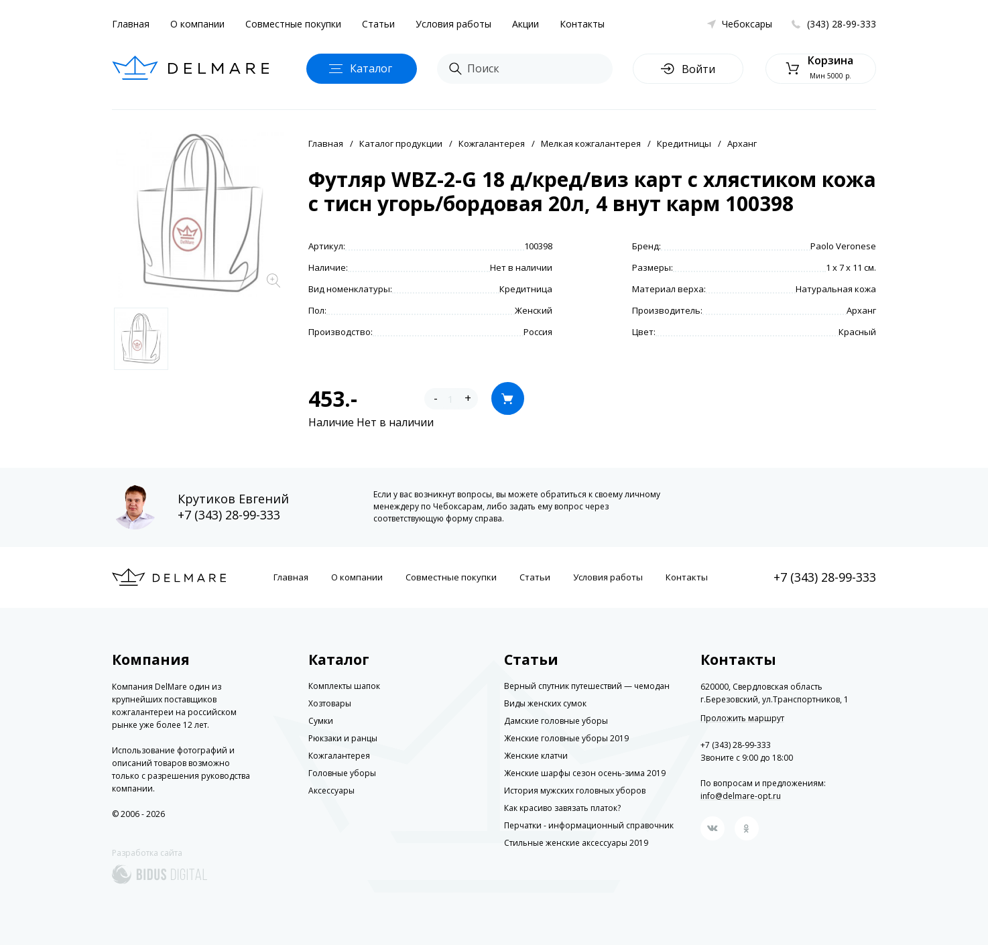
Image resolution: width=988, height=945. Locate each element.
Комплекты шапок (344, 686)
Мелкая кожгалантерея (591, 143)
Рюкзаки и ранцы (342, 738)
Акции (525, 23)
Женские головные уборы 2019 (566, 738)
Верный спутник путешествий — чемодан (587, 686)
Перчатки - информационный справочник (589, 825)
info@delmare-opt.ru (740, 796)
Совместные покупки (293, 23)
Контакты (582, 23)
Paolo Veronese (843, 246)
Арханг (742, 143)
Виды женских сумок (545, 703)
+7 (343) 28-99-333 (229, 515)
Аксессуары (331, 790)
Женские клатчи (536, 755)
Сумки (320, 721)
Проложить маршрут (742, 718)
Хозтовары (329, 703)
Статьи (378, 23)
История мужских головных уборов (574, 790)
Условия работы (453, 23)
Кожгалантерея (491, 143)
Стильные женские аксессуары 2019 (576, 842)
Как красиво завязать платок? (562, 808)
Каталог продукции (400, 143)
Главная (130, 23)
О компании (197, 23)
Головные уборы (342, 773)
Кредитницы (684, 143)
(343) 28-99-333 (841, 23)
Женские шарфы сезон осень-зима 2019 (585, 773)
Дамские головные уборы (556, 721)
